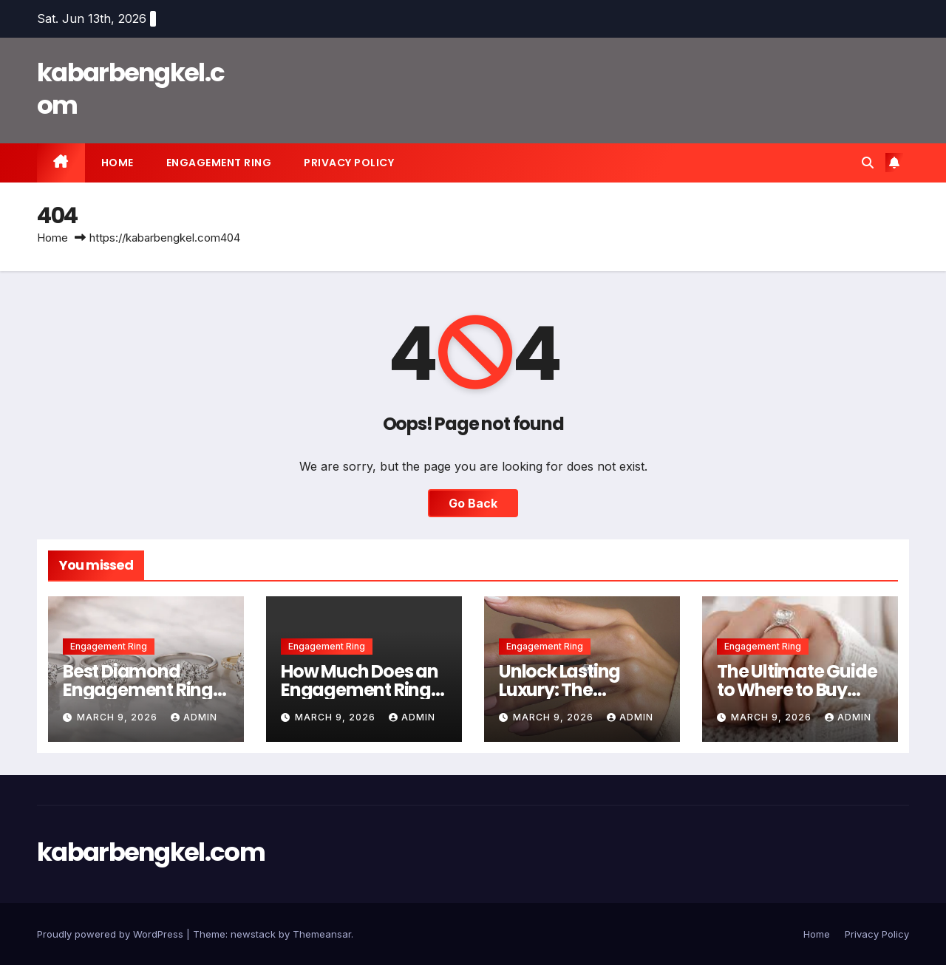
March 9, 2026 (118, 717)
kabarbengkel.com (130, 89)
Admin (194, 717)
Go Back (473, 503)
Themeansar (322, 934)
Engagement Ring (219, 162)
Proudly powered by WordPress (111, 934)
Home (117, 162)
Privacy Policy (349, 162)
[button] (868, 162)
